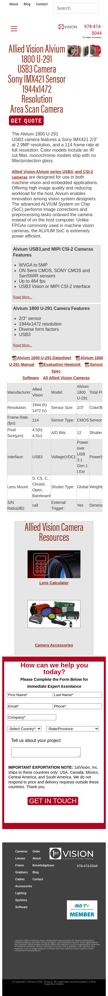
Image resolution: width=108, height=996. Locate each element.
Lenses (20, 858)
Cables (20, 879)
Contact (42, 4)
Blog (27, 4)
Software (31, 378)
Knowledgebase (43, 865)
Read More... (22, 297)
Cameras (21, 851)
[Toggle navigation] (10, 27)
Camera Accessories (54, 645)
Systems (21, 900)
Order (36, 851)
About (13, 4)
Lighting (20, 893)
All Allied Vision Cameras (66, 378)
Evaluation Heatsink (59, 364)
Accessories (23, 886)
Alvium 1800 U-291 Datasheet (41, 358)
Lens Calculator (53, 583)
